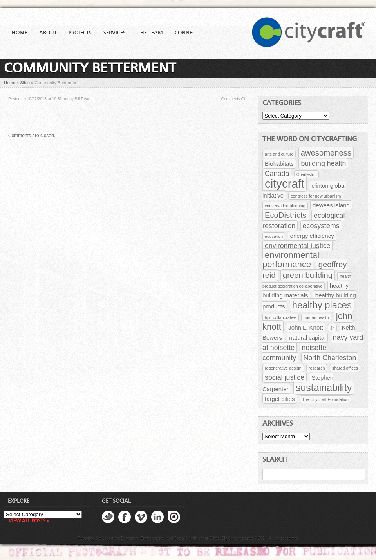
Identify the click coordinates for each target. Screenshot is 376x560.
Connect (186, 33)
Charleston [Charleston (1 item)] (306, 174)
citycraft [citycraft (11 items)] (284, 183)
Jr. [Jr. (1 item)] (332, 328)
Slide (25, 82)
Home (19, 33)
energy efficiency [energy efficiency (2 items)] (312, 235)
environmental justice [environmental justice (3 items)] (297, 246)
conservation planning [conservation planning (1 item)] (285, 205)
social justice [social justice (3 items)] (284, 377)
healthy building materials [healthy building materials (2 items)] (305, 290)
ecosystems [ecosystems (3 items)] (321, 226)
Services (114, 33)
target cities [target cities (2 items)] (280, 398)
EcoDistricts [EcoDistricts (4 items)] (286, 215)
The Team (150, 33)
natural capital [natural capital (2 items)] (307, 337)
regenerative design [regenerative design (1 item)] (283, 368)
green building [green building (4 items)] (308, 275)
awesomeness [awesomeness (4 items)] (326, 153)
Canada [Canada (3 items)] (277, 174)
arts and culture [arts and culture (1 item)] (279, 154)
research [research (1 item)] (317, 368)
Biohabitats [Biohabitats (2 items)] (279, 163)
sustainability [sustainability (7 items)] (324, 387)
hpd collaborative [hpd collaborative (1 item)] (280, 317)
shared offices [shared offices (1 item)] (345, 368)
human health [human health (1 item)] (316, 317)
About (48, 33)
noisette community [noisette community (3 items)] (294, 353)
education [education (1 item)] (274, 236)
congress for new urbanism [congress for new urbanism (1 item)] (316, 196)
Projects (80, 33)
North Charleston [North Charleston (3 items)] (330, 358)
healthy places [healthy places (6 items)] (322, 305)
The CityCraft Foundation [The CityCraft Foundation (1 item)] (325, 399)
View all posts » (29, 521)
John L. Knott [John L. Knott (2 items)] (305, 327)
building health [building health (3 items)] (323, 163)
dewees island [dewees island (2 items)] (331, 205)
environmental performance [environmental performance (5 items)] (290, 259)
